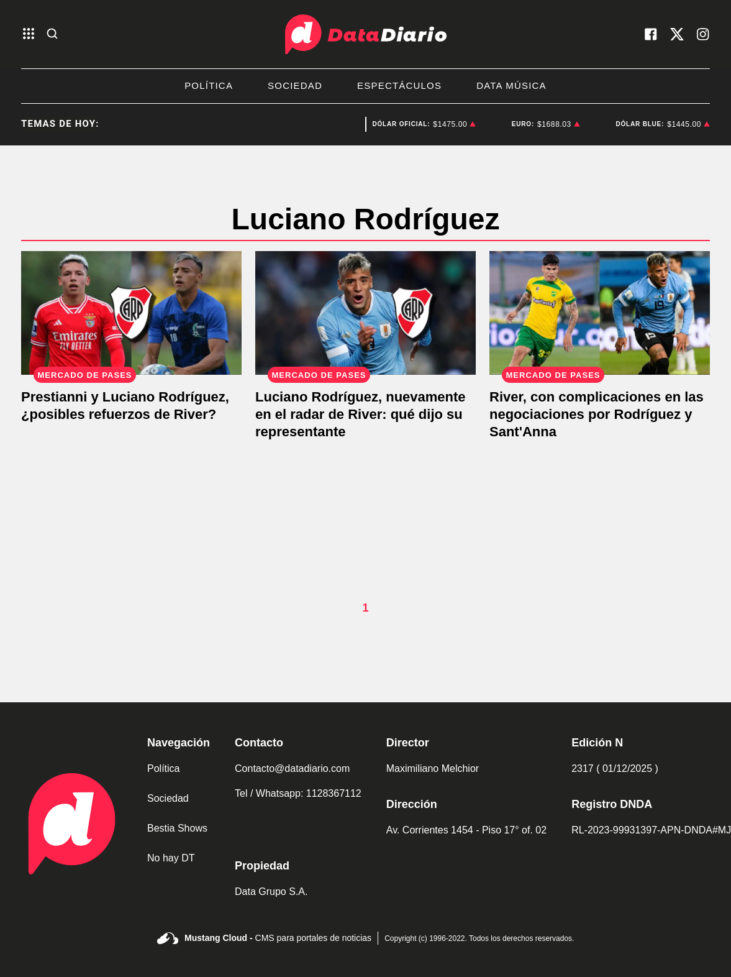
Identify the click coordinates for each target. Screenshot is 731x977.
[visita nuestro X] (677, 34)
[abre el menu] (28, 34)
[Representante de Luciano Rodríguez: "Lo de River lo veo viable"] (365, 313)
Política (208, 85)
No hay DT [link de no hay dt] (170, 858)
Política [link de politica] (163, 768)
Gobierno (336, 124)
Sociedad (295, 85)
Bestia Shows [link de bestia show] (177, 828)
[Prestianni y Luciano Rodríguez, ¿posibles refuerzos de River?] (131, 313)
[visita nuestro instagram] (703, 34)
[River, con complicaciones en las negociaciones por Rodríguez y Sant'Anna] (599, 313)
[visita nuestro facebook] (651, 34)
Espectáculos (399, 85)
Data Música (511, 85)
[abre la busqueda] (52, 34)
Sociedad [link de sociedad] (168, 798)
